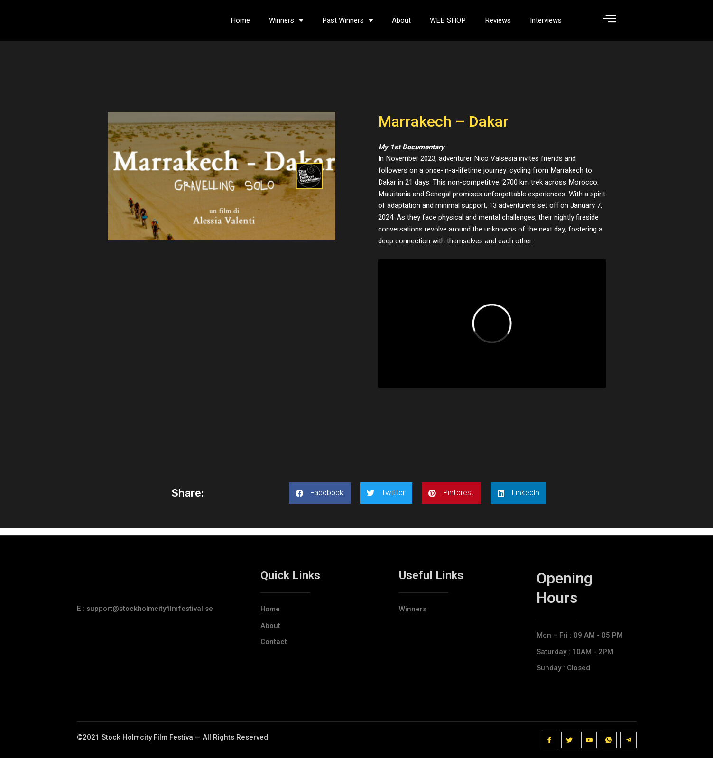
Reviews (498, 23)
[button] (320, 500)
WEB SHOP (448, 23)
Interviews (546, 23)
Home (240, 23)
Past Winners (347, 24)
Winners (286, 24)
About (401, 23)
